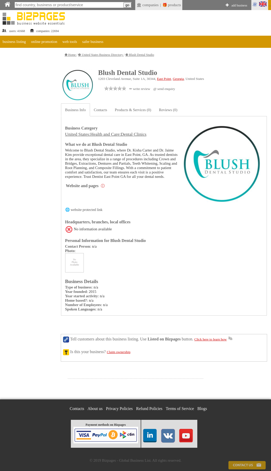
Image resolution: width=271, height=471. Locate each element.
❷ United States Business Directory (101, 55)
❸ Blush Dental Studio (139, 55)
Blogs (202, 408)
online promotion (44, 42)
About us (95, 408)
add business (239, 5)
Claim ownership (118, 352)
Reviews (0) (168, 110)
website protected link (86, 210)
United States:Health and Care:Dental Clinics (106, 134)
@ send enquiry (164, 89)
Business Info (75, 110)
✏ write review (139, 89)
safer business (92, 42)
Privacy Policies (119, 408)
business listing (14, 42)
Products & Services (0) (133, 110)
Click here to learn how (210, 339)
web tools (69, 42)
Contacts (100, 110)
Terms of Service (180, 408)
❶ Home (71, 55)
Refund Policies (149, 408)
